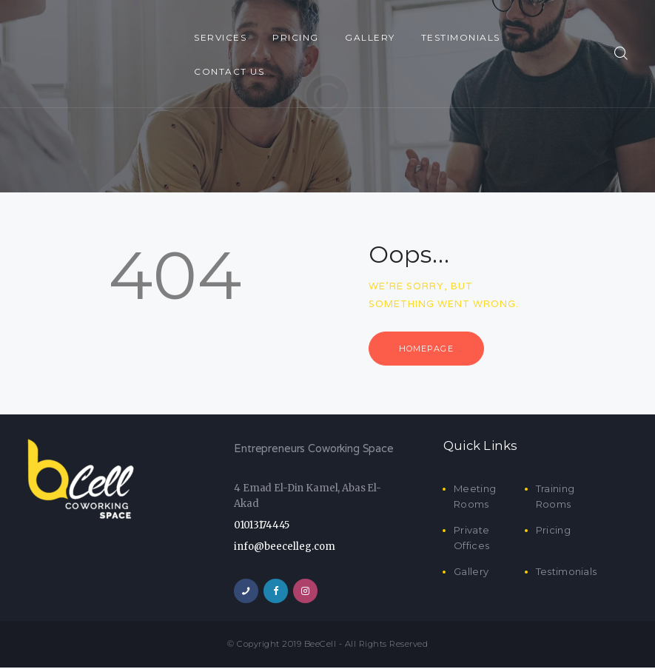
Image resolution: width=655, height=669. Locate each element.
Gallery (471, 573)
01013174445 (261, 526)
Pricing (553, 531)
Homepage (429, 348)
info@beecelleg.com (284, 547)
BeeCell (320, 645)
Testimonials (566, 573)
